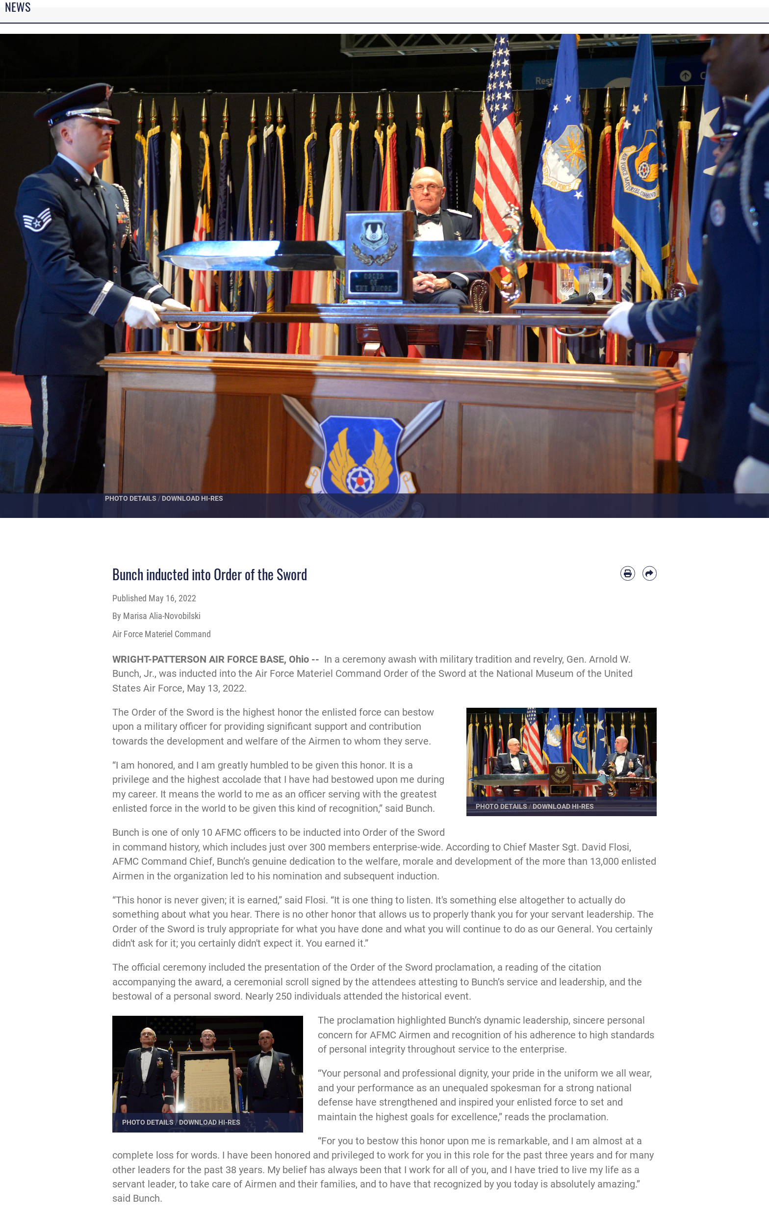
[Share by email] (649, 573)
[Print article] (627, 573)
